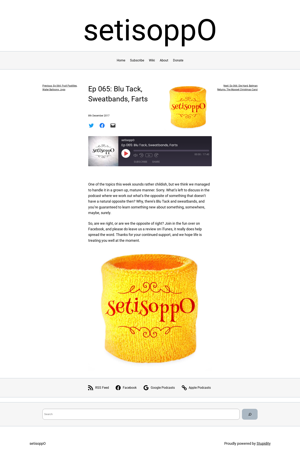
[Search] (250, 414)
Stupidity (264, 444)
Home (121, 60)
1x (149, 155)
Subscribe (140, 161)
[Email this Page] (113, 125)
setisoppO (150, 30)
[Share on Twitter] (91, 125)
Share (156, 161)
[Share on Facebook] (102, 125)
